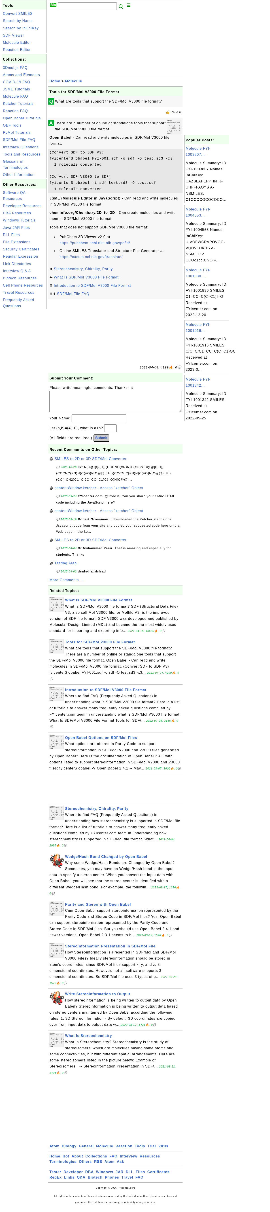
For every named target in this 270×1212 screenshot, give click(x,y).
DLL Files (11, 235)
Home (54, 81)
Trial (151, 1151)
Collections (96, 1161)
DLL (129, 1176)
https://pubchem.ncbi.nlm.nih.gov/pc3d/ (95, 243)
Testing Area (65, 568)
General (86, 1151)
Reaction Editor (17, 50)
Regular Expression (20, 256)
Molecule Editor (17, 42)
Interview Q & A (17, 271)
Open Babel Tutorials (22, 118)
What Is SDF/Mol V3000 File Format (86, 277)
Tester (55, 1176)
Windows (104, 1176)
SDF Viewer (13, 35)
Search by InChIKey (21, 28)
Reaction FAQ (15, 111)
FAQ (113, 1161)
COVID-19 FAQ (16, 82)
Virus (163, 1151)
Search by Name (18, 21)
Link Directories (17, 264)
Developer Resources (22, 206)
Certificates (158, 1176)
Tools (140, 1151)
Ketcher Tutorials (18, 103)
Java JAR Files (16, 228)
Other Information (19, 175)
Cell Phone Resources (23, 285)
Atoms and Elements (21, 75)
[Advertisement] (24, 377)
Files (140, 1176)
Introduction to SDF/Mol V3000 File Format (92, 285)
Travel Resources (18, 292)
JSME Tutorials (16, 89)
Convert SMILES (18, 13)
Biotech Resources (20, 278)
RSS (98, 1166)
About (77, 1161)
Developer (73, 1176)
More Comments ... (66, 584)
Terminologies (63, 1166)
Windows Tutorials (19, 220)
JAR (119, 1176)
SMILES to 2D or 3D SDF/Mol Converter (91, 463)
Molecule (73, 81)
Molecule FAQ (15, 96)
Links (69, 1182)
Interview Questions (21, 147)
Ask (120, 1166)
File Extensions (17, 242)
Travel (127, 1182)
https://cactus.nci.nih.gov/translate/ (91, 257)
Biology (69, 1151)
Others (85, 1166)
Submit (101, 442)
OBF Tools (12, 125)
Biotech (95, 1182)
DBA (89, 1176)
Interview (128, 1161)
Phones (112, 1182)
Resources (150, 1161)
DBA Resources (17, 213)
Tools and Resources (21, 154)
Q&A (81, 1182)
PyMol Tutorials (17, 132)
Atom (54, 1151)
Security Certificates (21, 249)
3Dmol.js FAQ (15, 68)
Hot (66, 1161)
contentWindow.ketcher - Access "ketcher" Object (99, 492)
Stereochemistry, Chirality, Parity (83, 269)
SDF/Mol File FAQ (19, 140)
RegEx (55, 1182)
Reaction (123, 1151)
